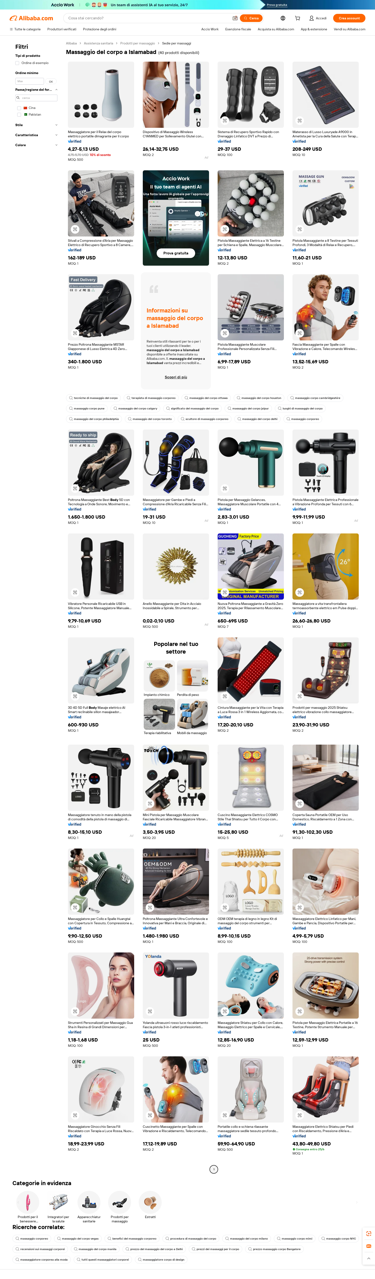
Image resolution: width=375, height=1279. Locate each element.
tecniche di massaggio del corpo (93, 398)
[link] (369, 1233)
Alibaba (71, 43)
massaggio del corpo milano (246, 1239)
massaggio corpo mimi (294, 1239)
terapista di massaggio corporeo (151, 398)
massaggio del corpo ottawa (206, 398)
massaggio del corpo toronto (150, 419)
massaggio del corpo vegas (78, 1239)
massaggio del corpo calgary (135, 408)
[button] (235, 18)
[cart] (298, 19)
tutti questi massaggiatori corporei (103, 1260)
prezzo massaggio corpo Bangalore (274, 1249)
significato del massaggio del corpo (192, 408)
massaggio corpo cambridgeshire (315, 398)
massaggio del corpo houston (259, 398)
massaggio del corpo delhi (257, 419)
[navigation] (36, 607)
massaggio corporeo (303, 419)
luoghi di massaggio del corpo (300, 408)
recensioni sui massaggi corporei (40, 1249)
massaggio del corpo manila (95, 1249)
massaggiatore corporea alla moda (42, 1260)
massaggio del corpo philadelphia (94, 419)
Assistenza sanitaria (98, 43)
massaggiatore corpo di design (161, 1260)
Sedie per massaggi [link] (176, 43)
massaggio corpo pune (87, 408)
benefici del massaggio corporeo (132, 1239)
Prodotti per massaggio (137, 43)
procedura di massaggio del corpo (190, 1239)
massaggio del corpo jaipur (248, 408)
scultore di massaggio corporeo (204, 419)
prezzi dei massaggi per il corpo (215, 1249)
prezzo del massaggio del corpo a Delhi (154, 1249)
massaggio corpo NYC (338, 1239)
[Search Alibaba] (148, 18)
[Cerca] (251, 18)
